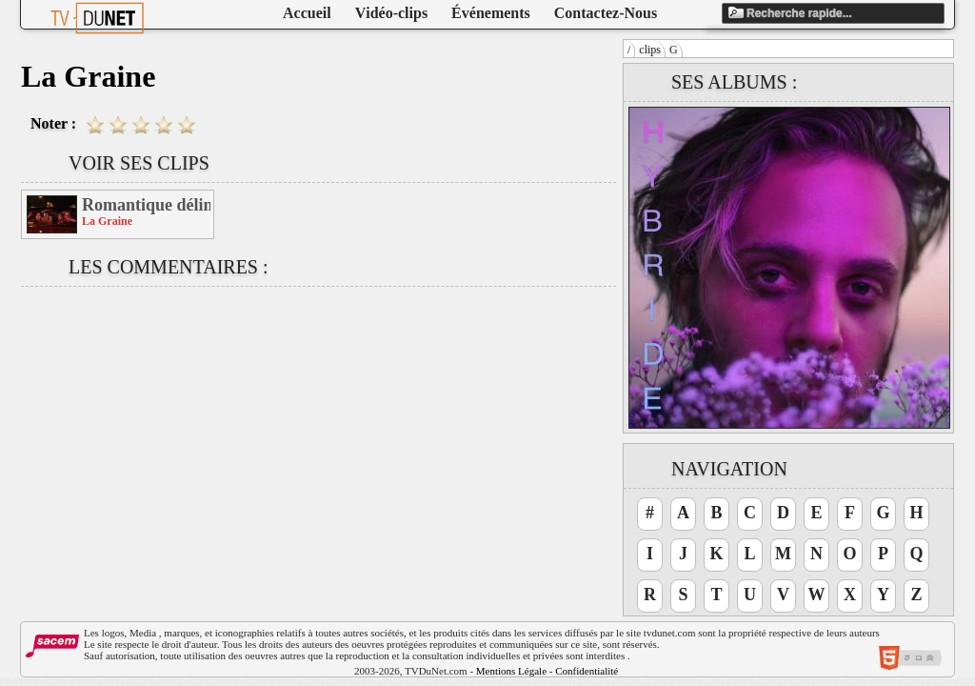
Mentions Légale (511, 670)
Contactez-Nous (605, 13)
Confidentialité (586, 670)
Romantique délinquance (146, 204)
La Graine (107, 221)
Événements (490, 13)
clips (650, 49)
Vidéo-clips (391, 13)
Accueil (307, 13)
